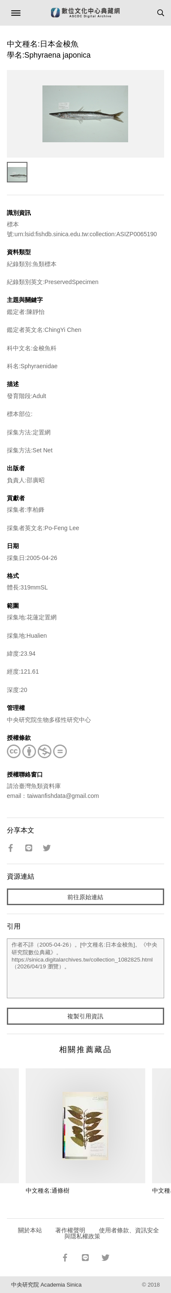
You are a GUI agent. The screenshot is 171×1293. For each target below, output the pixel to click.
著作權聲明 (70, 1230)
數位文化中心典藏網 (85, 13)
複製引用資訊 (85, 1016)
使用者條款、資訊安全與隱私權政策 (111, 1233)
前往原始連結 (85, 897)
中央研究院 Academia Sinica (46, 1284)
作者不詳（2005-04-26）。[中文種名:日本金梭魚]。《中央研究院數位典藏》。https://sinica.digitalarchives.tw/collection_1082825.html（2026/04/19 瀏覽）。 (85, 968)
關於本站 (30, 1230)
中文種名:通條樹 (47, 1190)
